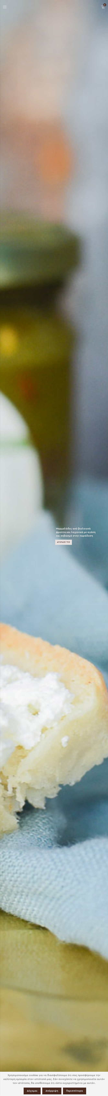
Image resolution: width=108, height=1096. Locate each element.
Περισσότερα (74, 1090)
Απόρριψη (51, 1090)
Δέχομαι (32, 1090)
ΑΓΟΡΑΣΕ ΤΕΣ (63, 542)
